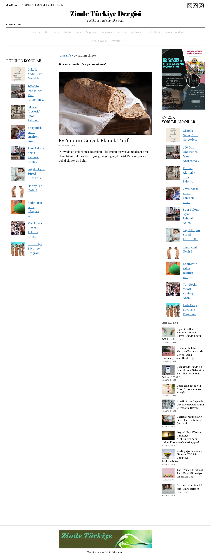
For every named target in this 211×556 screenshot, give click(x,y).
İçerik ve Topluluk (128, 32)
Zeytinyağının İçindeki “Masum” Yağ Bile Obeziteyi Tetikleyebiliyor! (182, 456)
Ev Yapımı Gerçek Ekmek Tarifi (94, 140)
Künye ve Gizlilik (44, 5)
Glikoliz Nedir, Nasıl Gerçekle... (35, 73)
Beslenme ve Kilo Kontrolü (62, 32)
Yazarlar (116, 41)
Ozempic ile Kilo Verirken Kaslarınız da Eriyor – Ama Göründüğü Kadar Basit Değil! (182, 353)
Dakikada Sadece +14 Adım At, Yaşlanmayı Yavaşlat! (189, 389)
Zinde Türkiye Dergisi (105, 13)
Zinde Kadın (154, 32)
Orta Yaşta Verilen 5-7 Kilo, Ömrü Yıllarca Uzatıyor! (189, 489)
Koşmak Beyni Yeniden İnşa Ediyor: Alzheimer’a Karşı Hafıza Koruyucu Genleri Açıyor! (182, 437)
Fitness (32, 32)
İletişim (61, 5)
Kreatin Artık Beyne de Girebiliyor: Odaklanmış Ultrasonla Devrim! (190, 405)
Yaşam (106, 32)
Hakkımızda (26, 5)
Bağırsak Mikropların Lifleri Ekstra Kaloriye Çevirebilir (189, 420)
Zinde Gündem (175, 32)
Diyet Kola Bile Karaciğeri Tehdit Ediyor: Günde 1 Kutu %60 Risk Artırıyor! (181, 334)
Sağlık (90, 32)
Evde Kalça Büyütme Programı (35, 248)
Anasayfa (65, 55)
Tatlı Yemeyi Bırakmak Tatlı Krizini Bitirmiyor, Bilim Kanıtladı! (190, 473)
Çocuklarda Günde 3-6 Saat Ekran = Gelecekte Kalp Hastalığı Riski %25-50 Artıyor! (183, 371)
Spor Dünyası (99, 41)
